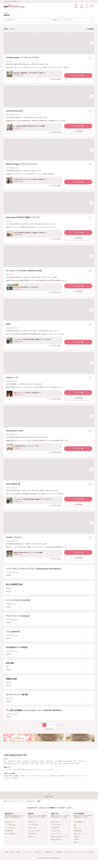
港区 (56, 763)
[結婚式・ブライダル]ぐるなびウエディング (14, 801)
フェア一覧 (78, 75)
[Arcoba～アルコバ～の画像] (49, 523)
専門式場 (23, 769)
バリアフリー (83, 775)
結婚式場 (28, 801)
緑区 (52, 763)
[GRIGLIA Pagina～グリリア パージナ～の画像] (49, 150)
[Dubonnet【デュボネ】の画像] (49, 416)
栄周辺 (18, 761)
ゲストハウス (49, 769)
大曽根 (77, 763)
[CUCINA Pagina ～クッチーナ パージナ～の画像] (49, 43)
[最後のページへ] (62, 725)
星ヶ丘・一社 (17, 763)
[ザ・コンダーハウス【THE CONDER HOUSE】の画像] (49, 256)
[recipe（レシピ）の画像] (49, 363)
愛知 (34, 801)
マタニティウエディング (72, 775)
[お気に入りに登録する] (90, 58)
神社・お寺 (30, 769)
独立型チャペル (54, 775)
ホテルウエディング (39, 769)
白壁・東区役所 (49, 761)
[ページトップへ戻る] (49, 795)
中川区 (47, 763)
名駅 (5, 761)
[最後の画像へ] (91, 43)
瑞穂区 (37, 763)
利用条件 (18, 852)
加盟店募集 (59, 852)
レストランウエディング (10, 769)
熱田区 (75, 761)
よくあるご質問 (89, 852)
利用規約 (13, 852)
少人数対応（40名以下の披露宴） (11, 775)
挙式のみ (62, 775)
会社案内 (7, 852)
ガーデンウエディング (31, 775)
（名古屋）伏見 (34, 761)
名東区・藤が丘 (25, 763)
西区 (73, 763)
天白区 (32, 763)
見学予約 (78, 131)
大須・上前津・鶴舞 (67, 761)
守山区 (64, 763)
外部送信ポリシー (39, 852)
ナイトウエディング (44, 775)
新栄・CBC (41, 761)
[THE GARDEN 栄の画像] (49, 470)
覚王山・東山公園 (8, 763)
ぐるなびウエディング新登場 (11, 778)
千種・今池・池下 (82, 761)
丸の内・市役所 (25, 761)
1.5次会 (23, 775)
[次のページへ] (58, 725)
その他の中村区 (11, 761)
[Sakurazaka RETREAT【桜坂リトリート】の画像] (49, 203)
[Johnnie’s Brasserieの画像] (49, 96)
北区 (69, 763)
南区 (60, 763)
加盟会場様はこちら (50, 852)
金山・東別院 (58, 761)
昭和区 (42, 763)
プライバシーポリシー (27, 852)
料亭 (18, 769)
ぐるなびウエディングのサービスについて (73, 852)
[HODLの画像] (49, 310)
